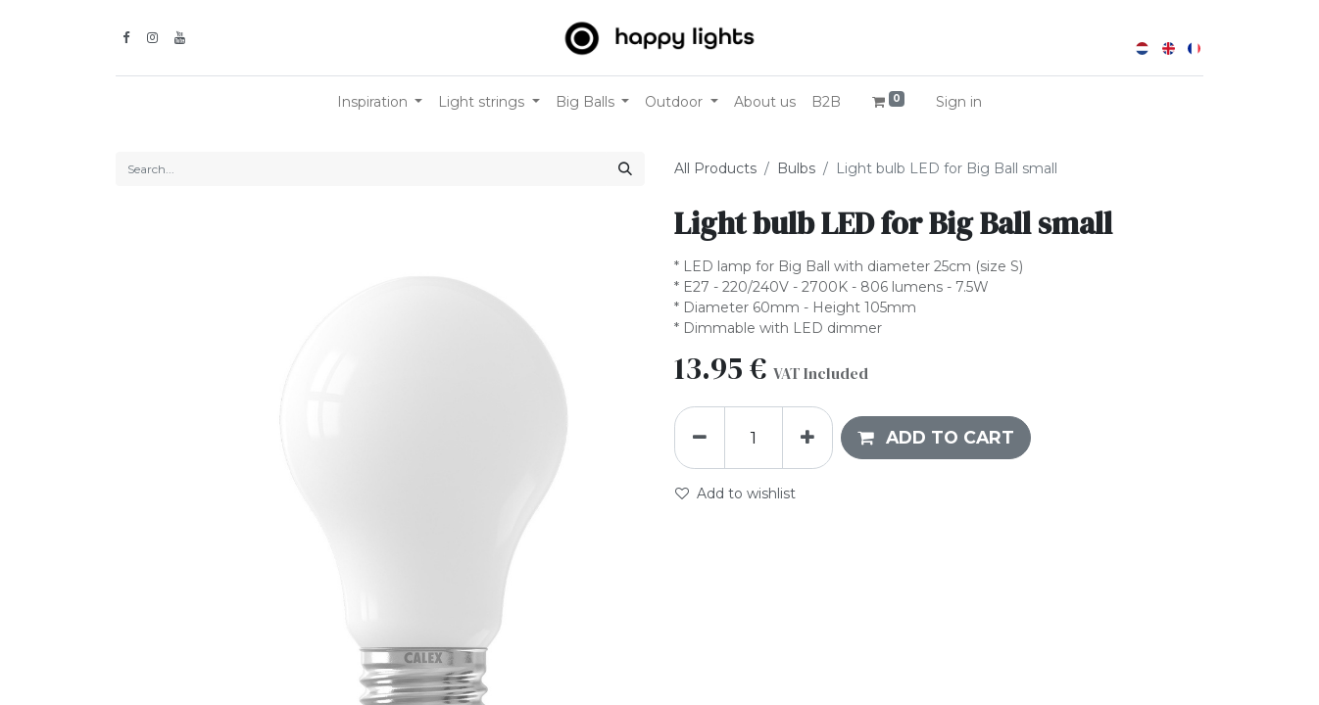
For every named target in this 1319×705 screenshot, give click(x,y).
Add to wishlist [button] (735, 493)
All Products (715, 168)
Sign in (959, 102)
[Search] (625, 169)
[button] (936, 437)
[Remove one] (699, 437)
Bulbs (796, 168)
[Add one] (807, 437)
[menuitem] (765, 102)
